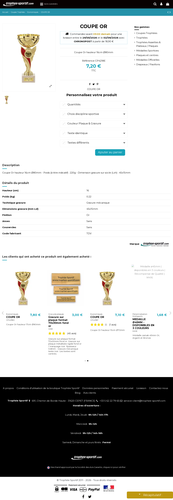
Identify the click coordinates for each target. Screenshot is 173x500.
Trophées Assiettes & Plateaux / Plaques (148, 44)
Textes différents (93, 143)
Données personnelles (95, 388)
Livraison (141, 388)
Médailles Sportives (147, 50)
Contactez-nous (158, 388)
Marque (134, 243)
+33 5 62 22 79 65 (109, 400)
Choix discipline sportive (93, 114)
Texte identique (93, 133)
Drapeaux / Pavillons (148, 64)
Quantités (93, 104)
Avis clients (89, 392)
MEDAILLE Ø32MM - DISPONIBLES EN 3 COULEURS (17, 324)
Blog (77, 392)
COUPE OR (93, 89)
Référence (88, 60)
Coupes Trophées (146, 33)
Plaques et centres (147, 55)
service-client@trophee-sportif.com (144, 400)
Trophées (141, 37)
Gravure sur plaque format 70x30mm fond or (100, 321)
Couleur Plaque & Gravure (93, 123)
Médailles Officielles (147, 59)
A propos (8, 388)
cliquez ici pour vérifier (114, 467)
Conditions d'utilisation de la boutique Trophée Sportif (48, 388)
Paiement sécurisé (122, 388)
